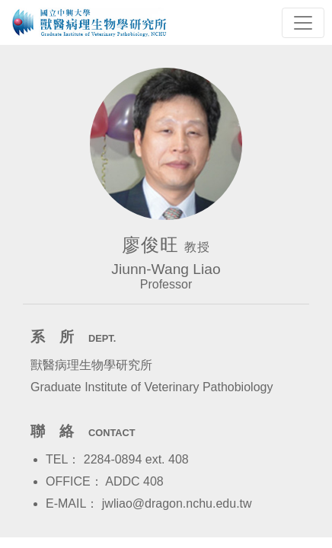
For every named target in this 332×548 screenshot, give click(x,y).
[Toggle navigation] (303, 23)
